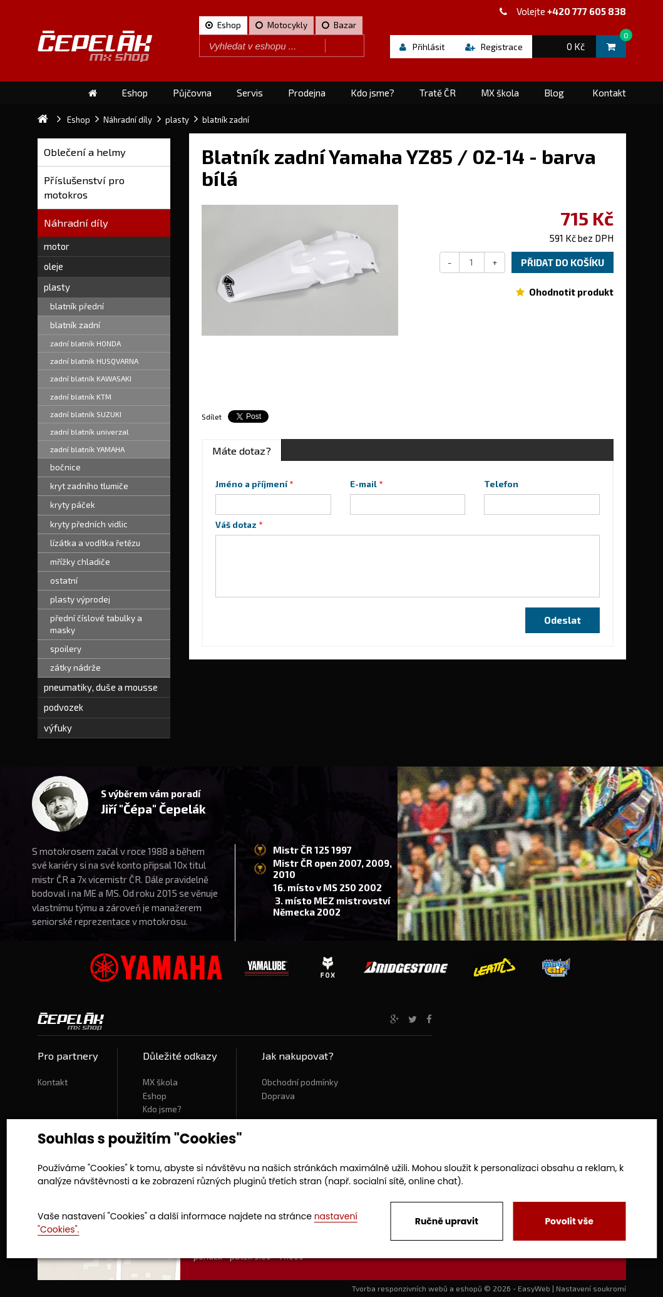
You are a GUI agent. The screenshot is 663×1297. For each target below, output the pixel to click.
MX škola (160, 1082)
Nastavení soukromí (591, 1288)
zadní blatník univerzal (89, 431)
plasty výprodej (80, 599)
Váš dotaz (236, 525)
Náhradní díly (76, 223)
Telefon (501, 484)
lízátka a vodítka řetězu (95, 543)
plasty (57, 286)
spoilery (65, 649)
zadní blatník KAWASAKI (90, 378)
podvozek (63, 707)
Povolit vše (569, 1221)
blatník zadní (75, 325)
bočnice (65, 467)
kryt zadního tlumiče (89, 486)
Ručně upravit (446, 1221)
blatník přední (77, 306)
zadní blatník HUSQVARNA (94, 360)
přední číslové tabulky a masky (96, 624)
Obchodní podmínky (300, 1082)
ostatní (64, 581)
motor (56, 246)
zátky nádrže (75, 668)
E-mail (363, 484)
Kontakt (53, 1082)
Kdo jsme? (162, 1109)
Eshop (155, 1096)
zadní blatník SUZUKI (85, 414)
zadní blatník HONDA (85, 343)
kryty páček (72, 505)
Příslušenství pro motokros (84, 187)
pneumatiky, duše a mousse (101, 687)
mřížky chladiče (80, 562)
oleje (53, 266)
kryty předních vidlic (89, 524)
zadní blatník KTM (80, 396)
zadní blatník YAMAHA (87, 449)
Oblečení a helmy (85, 152)
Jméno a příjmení (251, 484)
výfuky (58, 727)
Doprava (278, 1096)
